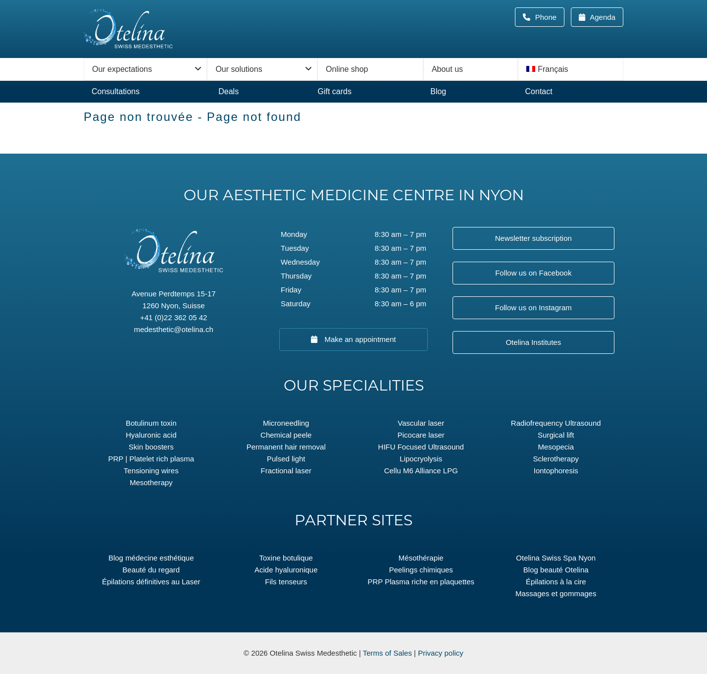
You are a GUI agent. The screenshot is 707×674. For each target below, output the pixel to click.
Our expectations (122, 69)
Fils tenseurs (286, 581)
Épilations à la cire (556, 581)
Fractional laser (285, 470)
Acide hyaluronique (286, 569)
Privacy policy (440, 653)
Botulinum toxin (151, 423)
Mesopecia (556, 447)
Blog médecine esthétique (151, 558)
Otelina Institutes (533, 342)
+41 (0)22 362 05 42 (173, 317)
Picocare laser (421, 435)
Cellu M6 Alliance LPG (421, 470)
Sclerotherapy (556, 458)
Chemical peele (285, 435)
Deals (228, 91)
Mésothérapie (421, 558)
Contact (539, 91)
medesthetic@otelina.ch (173, 329)
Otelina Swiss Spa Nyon (556, 558)
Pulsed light (286, 458)
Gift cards (334, 91)
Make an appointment (359, 339)
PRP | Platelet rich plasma (151, 458)
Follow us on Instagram (533, 307)
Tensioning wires (151, 470)
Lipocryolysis (421, 458)
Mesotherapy (151, 482)
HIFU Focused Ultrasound (421, 447)
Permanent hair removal (286, 447)
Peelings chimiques (421, 569)
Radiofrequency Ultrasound (556, 423)
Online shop (347, 69)
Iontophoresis (556, 470)
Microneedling (286, 423)
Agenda (601, 17)
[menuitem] (570, 69)
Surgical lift (556, 435)
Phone (549, 17)
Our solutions (238, 69)
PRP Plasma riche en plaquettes (420, 581)
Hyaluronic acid (151, 435)
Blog (438, 91)
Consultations (116, 91)
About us (447, 69)
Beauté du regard (151, 569)
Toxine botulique (286, 558)
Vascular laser (421, 423)
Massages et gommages (555, 593)
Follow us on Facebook (533, 273)
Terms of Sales (387, 653)
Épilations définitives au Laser (151, 581)
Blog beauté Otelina (556, 569)
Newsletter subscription (533, 238)
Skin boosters (151, 447)
